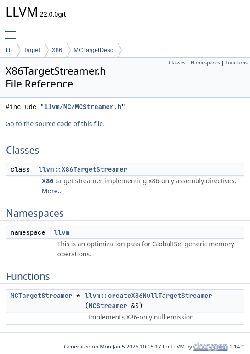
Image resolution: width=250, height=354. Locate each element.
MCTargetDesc (93, 49)
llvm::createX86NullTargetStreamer (148, 295)
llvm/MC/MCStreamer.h (82, 107)
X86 (56, 49)
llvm (61, 232)
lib (9, 49)
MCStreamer (108, 306)
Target (31, 49)
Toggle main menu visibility (12, 30)
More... (52, 190)
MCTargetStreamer (41, 295)
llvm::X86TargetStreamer (83, 169)
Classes (177, 62)
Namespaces (205, 62)
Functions (236, 62)
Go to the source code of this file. (55, 123)
